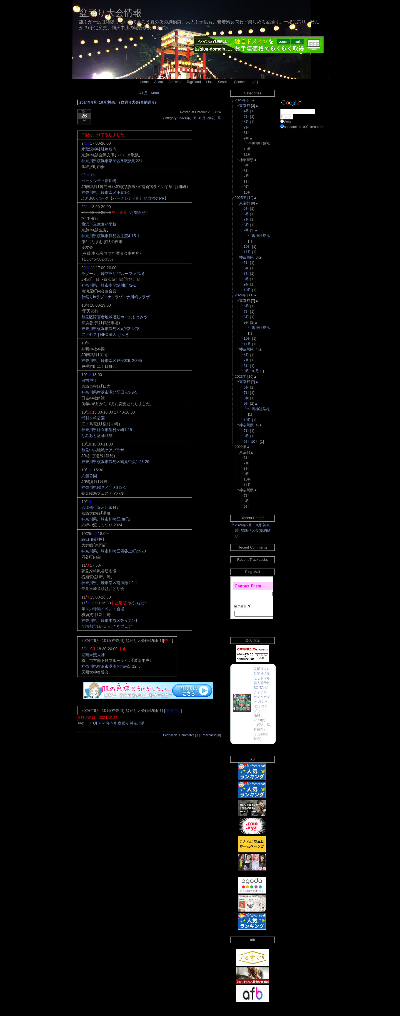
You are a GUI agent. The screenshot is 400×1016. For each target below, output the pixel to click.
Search (223, 82)
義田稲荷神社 (93, 539)
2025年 (240, 198)
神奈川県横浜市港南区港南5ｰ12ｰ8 (111, 666)
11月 (247, 252)
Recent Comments (253, 547)
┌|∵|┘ (255, 82)
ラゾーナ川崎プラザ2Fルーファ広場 (112, 273)
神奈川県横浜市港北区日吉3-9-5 (109, 392)
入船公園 (89, 476)
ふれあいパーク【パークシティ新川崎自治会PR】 (124, 198)
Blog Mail (252, 572)
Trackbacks (208, 735)
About (158, 82)
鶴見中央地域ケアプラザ (102, 450)
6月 (246, 122)
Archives (174, 82)
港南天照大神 (93, 654)
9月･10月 (199, 118)
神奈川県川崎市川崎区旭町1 (105, 519)
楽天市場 (252, 640)
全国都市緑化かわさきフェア (106, 626)
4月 (246, 111)
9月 (114, 723)
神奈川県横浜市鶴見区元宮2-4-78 (110, 328)
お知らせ (138, 212)
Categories (252, 93)
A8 (252, 759)
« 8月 (143, 93)
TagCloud (194, 82)
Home (144, 82)
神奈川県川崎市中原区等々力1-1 (109, 620)
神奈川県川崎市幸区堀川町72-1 (108, 285)
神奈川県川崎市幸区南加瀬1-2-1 (109, 582)
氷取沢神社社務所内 (98, 149)
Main (155, 93)
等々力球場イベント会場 (102, 609)
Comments (186, 735)
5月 (246, 116)
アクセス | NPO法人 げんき (105, 334)
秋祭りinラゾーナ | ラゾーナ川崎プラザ (115, 297)
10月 (94, 723)
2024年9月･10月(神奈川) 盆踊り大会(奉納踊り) (117, 102)
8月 (246, 225)
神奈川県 (214, 118)
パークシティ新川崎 (98, 181)
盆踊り (123, 723)
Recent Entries (252, 518)
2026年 (240, 100)
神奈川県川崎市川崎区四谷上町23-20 (113, 551)
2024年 (184, 118)
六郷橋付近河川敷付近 (100, 507)
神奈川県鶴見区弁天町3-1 (103, 487)
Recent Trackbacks (252, 559)
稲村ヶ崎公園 (93, 418)
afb (252, 940)
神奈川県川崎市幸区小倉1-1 (105, 192)
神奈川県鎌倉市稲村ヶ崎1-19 (106, 429)
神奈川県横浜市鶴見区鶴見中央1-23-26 (115, 461)
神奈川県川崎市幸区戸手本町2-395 (111, 360)
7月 (246, 219)
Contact (239, 82)
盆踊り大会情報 (110, 13)
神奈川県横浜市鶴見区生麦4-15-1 (110, 236)
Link (209, 82)
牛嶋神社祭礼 (259, 236)
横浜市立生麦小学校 (98, 224)
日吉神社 (89, 380)
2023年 (104, 723)
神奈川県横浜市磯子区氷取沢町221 (111, 161)
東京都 (244, 106)
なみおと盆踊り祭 (96, 435)
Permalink (170, 735)
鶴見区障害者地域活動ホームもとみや (114, 317)
